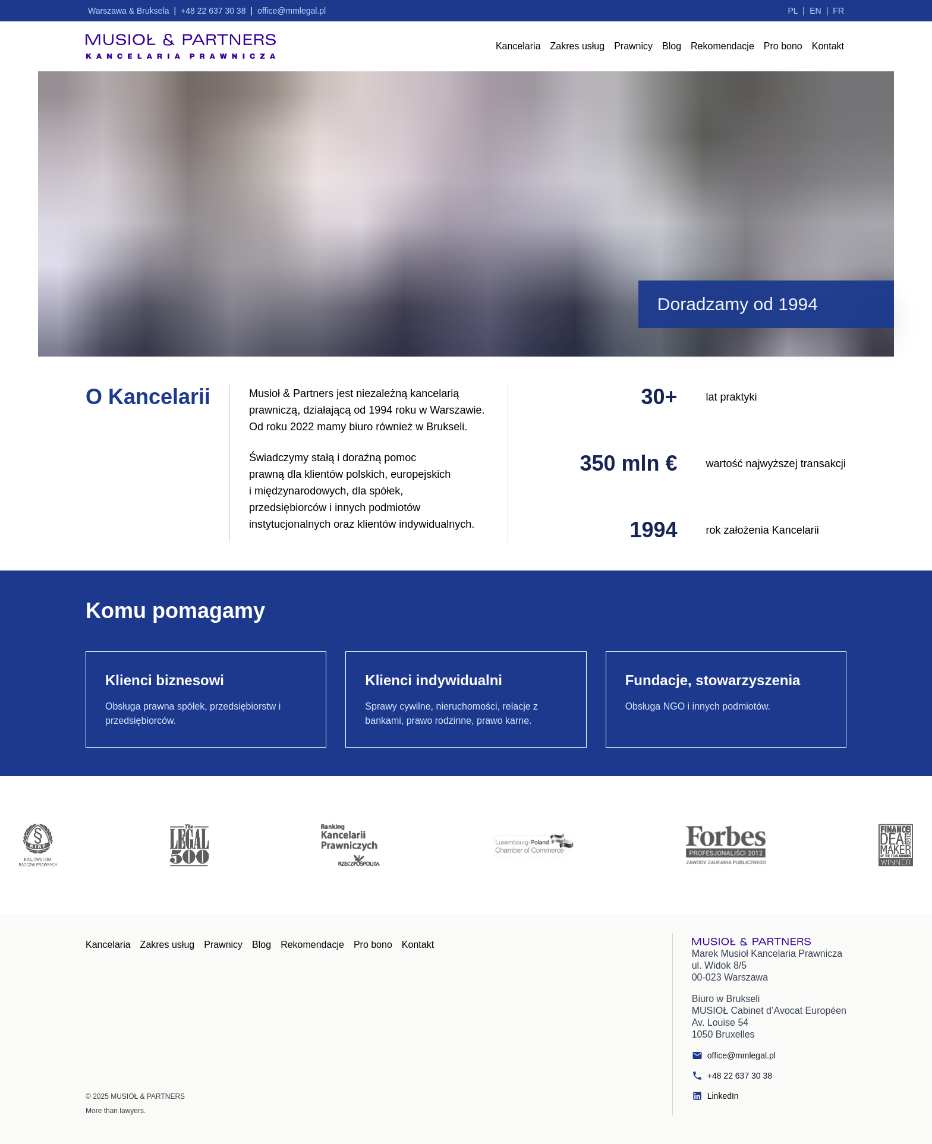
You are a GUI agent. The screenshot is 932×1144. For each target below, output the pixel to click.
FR (838, 10)
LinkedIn (715, 1096)
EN (815, 10)
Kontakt (828, 46)
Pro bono (783, 46)
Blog (671, 46)
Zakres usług (577, 46)
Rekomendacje (722, 46)
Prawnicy (633, 46)
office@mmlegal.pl (734, 1055)
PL (793, 10)
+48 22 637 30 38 (732, 1075)
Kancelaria (518, 46)
